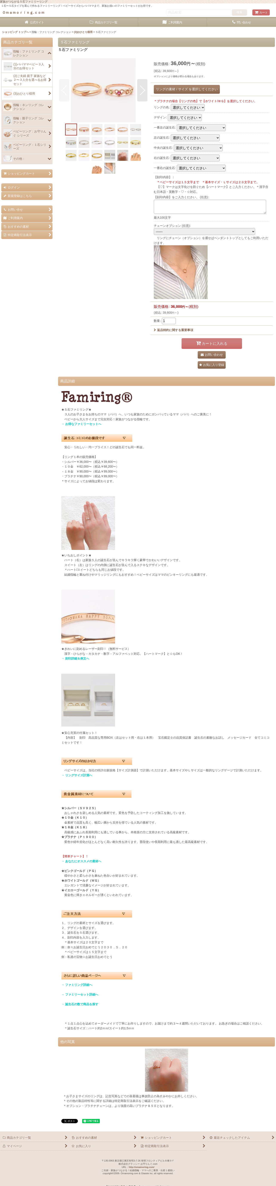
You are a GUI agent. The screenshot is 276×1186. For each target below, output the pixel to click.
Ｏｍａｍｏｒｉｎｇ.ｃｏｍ (23, 12)
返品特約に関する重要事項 (173, 330)
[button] (64, 90)
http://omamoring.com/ (141, 1167)
